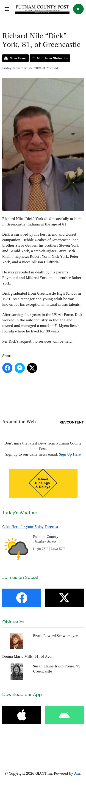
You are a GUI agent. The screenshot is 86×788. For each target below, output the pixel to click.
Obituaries (13, 622)
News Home (18, 58)
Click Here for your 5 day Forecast (30, 527)
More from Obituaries (52, 58)
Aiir (77, 773)
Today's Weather (19, 512)
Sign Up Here (70, 454)
